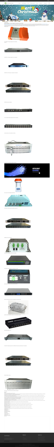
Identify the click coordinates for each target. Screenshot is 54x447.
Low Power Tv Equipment (7, 413)
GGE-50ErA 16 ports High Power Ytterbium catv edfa (11, 268)
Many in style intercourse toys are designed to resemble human (12, 299)
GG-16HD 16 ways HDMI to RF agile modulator (10, 162)
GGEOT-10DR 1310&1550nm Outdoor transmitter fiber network (12, 314)
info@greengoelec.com (43, 439)
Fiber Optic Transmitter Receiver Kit (10, 24)
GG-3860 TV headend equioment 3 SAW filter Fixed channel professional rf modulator (15, 345)
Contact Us (45, 3)
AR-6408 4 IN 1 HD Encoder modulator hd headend (11, 72)
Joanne (7, 407)
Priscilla (7, 406)
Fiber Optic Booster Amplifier (7, 411)
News (37, 3)
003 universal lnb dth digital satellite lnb (9, 192)
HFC (28, 3)
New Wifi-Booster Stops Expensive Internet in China (10, 399)
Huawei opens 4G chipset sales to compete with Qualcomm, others (12, 394)
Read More (5, 42)
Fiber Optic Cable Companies (7, 415)
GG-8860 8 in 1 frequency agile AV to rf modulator (10, 57)
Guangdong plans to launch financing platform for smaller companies (12, 398)
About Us (41, 3)
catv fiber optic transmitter (7, 414)
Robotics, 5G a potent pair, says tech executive (9, 393)
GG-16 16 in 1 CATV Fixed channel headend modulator (11, 390)
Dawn (7, 402)
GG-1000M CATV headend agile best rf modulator (10, 41)
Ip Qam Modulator (6, 22)
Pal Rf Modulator (6, 410)
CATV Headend (24, 3)
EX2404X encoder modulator (8, 237)
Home (19, 3)
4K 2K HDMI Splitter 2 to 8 (7, 330)
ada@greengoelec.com (43, 440)
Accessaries (5, 24)
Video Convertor (32, 3)
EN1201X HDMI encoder (7, 375)
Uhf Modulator (5, 412)
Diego (7, 403)
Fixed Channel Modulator (7, 409)
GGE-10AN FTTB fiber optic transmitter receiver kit (10, 208)
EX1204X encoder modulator (8, 102)
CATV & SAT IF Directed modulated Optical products (10, 395)
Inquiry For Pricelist (7, 441)
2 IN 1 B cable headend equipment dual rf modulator (11, 117)
